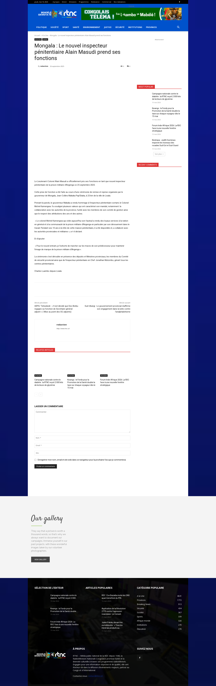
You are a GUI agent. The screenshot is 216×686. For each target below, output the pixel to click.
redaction (44, 66)
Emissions (72, 2)
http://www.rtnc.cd (62, 329)
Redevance (95, 2)
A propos (56, 2)
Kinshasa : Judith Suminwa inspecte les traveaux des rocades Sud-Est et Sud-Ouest (165, 143)
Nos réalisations (119, 2)
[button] (178, 27)
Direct (64, 2)
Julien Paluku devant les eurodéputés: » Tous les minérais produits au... (112, 622)
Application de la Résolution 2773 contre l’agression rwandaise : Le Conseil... (114, 608)
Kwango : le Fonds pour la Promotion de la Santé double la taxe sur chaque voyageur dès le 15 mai (82, 382)
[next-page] (40, 391)
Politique (41, 27)
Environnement (91, 27)
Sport (65, 27)
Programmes (84, 2)
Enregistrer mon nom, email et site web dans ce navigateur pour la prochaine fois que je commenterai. (82, 456)
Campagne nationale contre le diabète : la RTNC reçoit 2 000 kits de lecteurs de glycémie (48, 382)
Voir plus (159, 154)
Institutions (135, 27)
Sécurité (119, 27)
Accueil (37, 35)
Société (55, 27)
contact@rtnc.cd (95, 672)
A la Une (45, 35)
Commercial (106, 2)
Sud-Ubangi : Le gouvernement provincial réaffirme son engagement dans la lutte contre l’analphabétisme (107, 309)
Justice (107, 27)
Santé (76, 27)
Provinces (151, 27)
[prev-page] (36, 391)
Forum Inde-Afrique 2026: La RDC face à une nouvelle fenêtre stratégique (113, 382)
